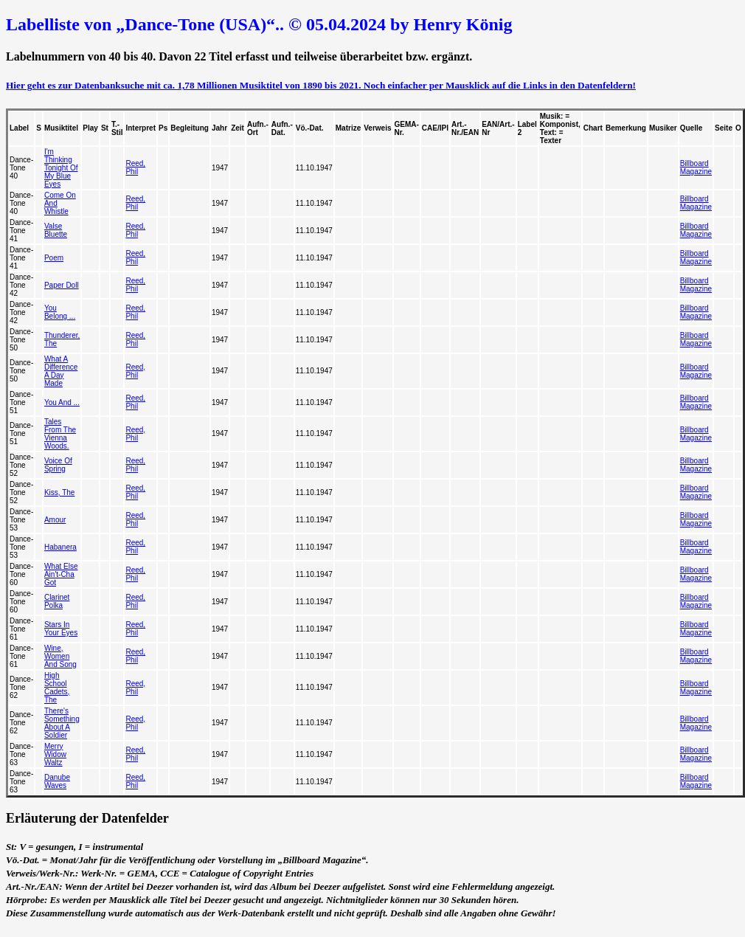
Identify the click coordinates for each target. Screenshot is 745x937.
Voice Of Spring (58, 465)
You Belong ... (59, 312)
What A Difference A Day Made (60, 371)
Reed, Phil (135, 167)
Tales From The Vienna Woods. (60, 434)
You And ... (62, 402)
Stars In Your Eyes (60, 628)
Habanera (60, 547)
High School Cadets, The (56, 687)
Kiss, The (59, 492)
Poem (53, 258)
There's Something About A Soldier (62, 723)
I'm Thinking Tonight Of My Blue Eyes (61, 168)
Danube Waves (57, 781)
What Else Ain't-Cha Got (61, 574)
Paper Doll (61, 285)
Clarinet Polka (56, 601)
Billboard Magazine (696, 167)
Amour (55, 520)
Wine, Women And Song (60, 656)
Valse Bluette (55, 230)
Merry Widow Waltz (55, 754)
